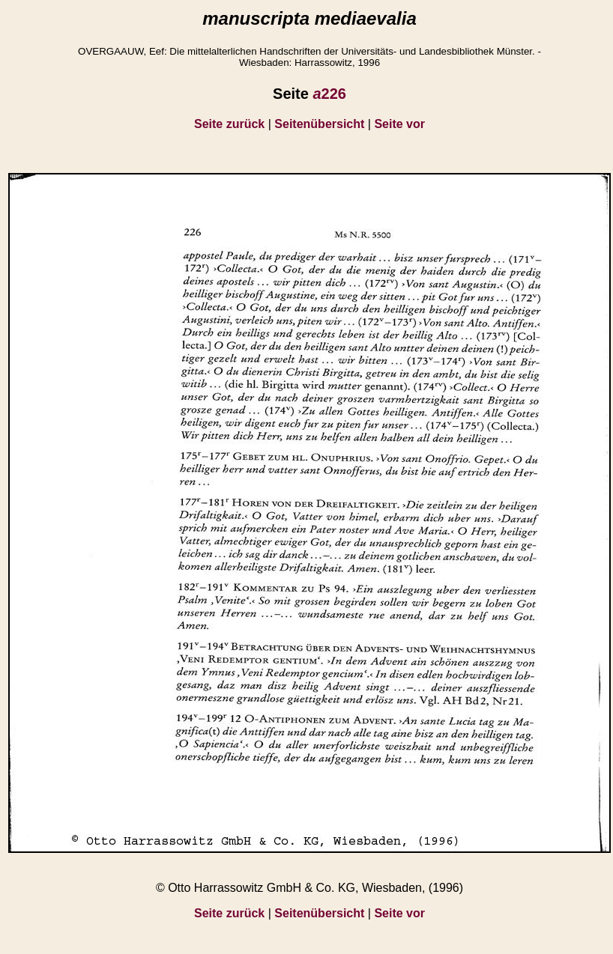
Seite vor (399, 124)
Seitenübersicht (319, 124)
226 (329, 93)
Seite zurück (229, 124)
